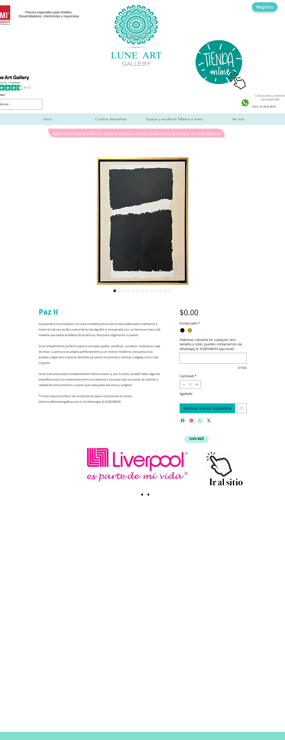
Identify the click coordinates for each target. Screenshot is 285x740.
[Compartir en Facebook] (182, 420)
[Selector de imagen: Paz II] (115, 290)
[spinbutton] (190, 384)
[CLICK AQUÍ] (196, 439)
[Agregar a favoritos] (242, 408)
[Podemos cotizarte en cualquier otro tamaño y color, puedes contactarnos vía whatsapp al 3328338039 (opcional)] (213, 358)
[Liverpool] (136, 494)
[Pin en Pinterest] (191, 420)
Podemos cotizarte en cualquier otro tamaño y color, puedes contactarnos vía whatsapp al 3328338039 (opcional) (211, 344)
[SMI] (142, 494)
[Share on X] (209, 420)
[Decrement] (183, 384)
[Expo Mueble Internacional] (148, 494)
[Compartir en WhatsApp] (200, 420)
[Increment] (197, 384)
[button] (264, 7)
